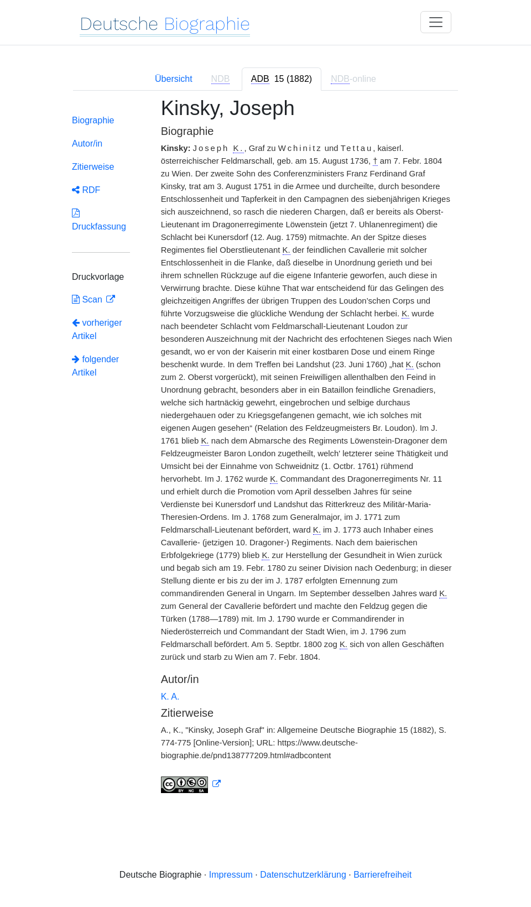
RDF (86, 190)
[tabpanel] (265, 452)
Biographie (93, 120)
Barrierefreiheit (382, 874)
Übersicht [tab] (173, 79)
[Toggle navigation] (435, 22)
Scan (88, 299)
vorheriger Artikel (97, 329)
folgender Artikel (95, 366)
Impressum (231, 874)
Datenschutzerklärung (303, 874)
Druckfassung (99, 219)
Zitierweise (93, 166)
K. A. (170, 696)
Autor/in (87, 143)
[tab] (281, 79)
